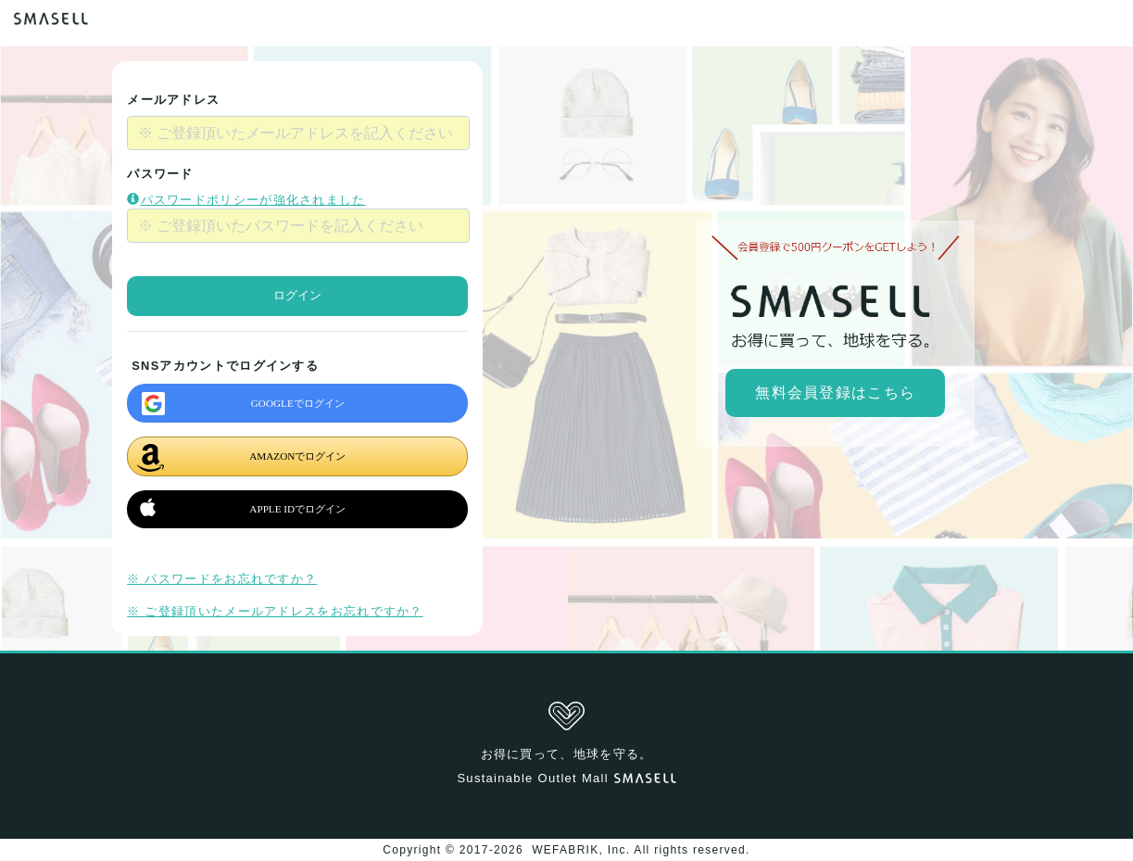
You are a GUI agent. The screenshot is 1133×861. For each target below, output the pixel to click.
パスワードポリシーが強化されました (246, 200)
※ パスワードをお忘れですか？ (222, 579)
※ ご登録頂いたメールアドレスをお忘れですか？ (274, 611)
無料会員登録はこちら (835, 392)
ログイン (297, 295)
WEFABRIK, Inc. (581, 849)
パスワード (160, 174)
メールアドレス (173, 100)
